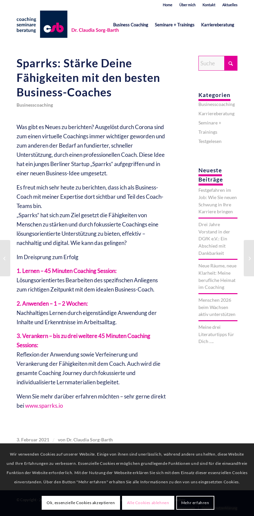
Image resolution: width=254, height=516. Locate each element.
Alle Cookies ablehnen (148, 502)
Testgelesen (210, 141)
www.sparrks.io (44, 405)
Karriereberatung (216, 113)
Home (167, 5)
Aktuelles (229, 5)
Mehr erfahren (195, 502)
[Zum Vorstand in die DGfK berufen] (249, 258)
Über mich (187, 5)
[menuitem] (167, 5)
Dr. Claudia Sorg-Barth (89, 439)
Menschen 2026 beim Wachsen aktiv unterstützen (216, 307)
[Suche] (217, 63)
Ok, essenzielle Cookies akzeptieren (81, 502)
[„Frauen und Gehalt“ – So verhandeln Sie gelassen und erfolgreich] (5, 258)
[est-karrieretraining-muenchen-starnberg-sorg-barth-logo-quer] (69, 24)
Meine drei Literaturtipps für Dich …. (216, 334)
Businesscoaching (35, 105)
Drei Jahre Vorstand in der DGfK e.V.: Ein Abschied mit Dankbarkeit (214, 239)
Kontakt (208, 5)
